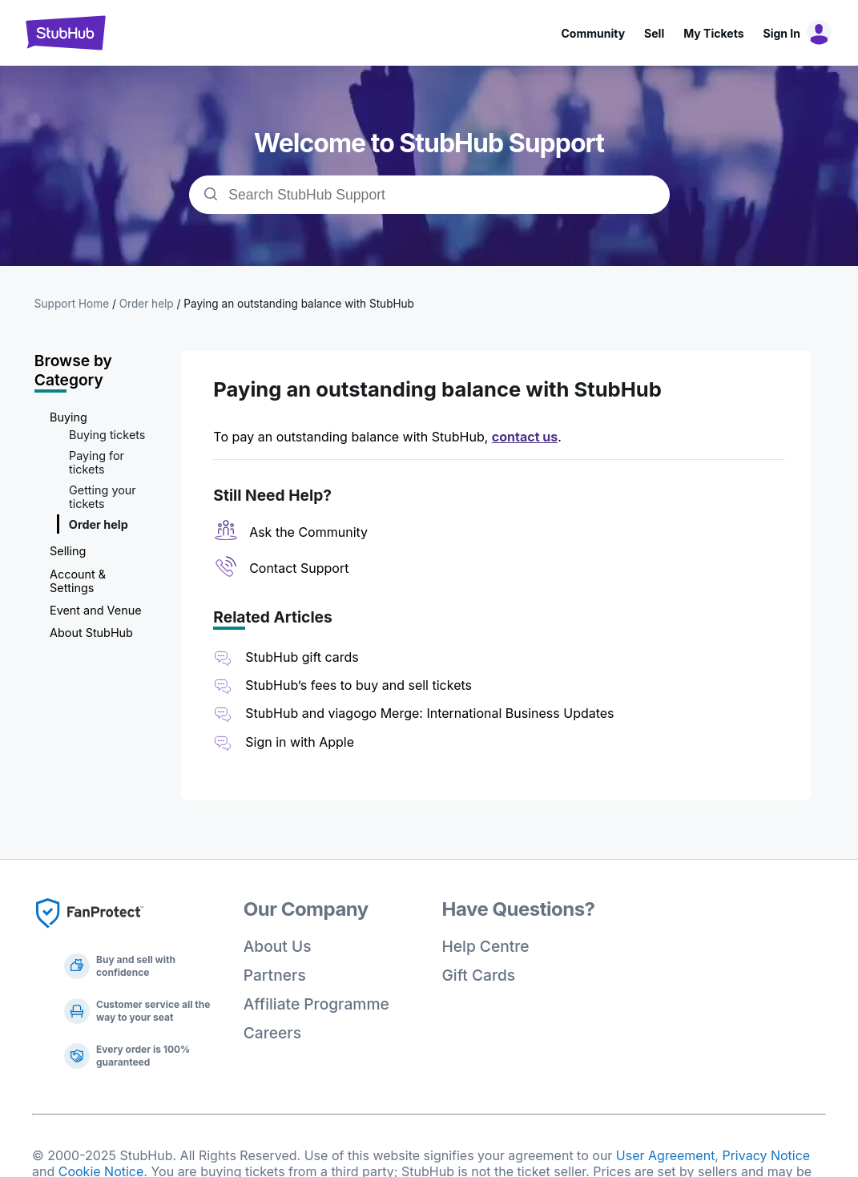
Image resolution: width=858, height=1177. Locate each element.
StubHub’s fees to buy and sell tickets (358, 685)
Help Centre (486, 946)
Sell (654, 33)
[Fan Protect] (89, 933)
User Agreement (665, 1155)
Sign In (781, 33)
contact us (525, 437)
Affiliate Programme (316, 1004)
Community (593, 33)
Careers (272, 1032)
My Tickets (713, 33)
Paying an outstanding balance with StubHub (298, 303)
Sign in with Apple (299, 742)
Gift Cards (479, 975)
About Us (278, 946)
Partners (275, 975)
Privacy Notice (766, 1155)
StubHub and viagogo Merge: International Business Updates (429, 713)
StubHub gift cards (301, 657)
